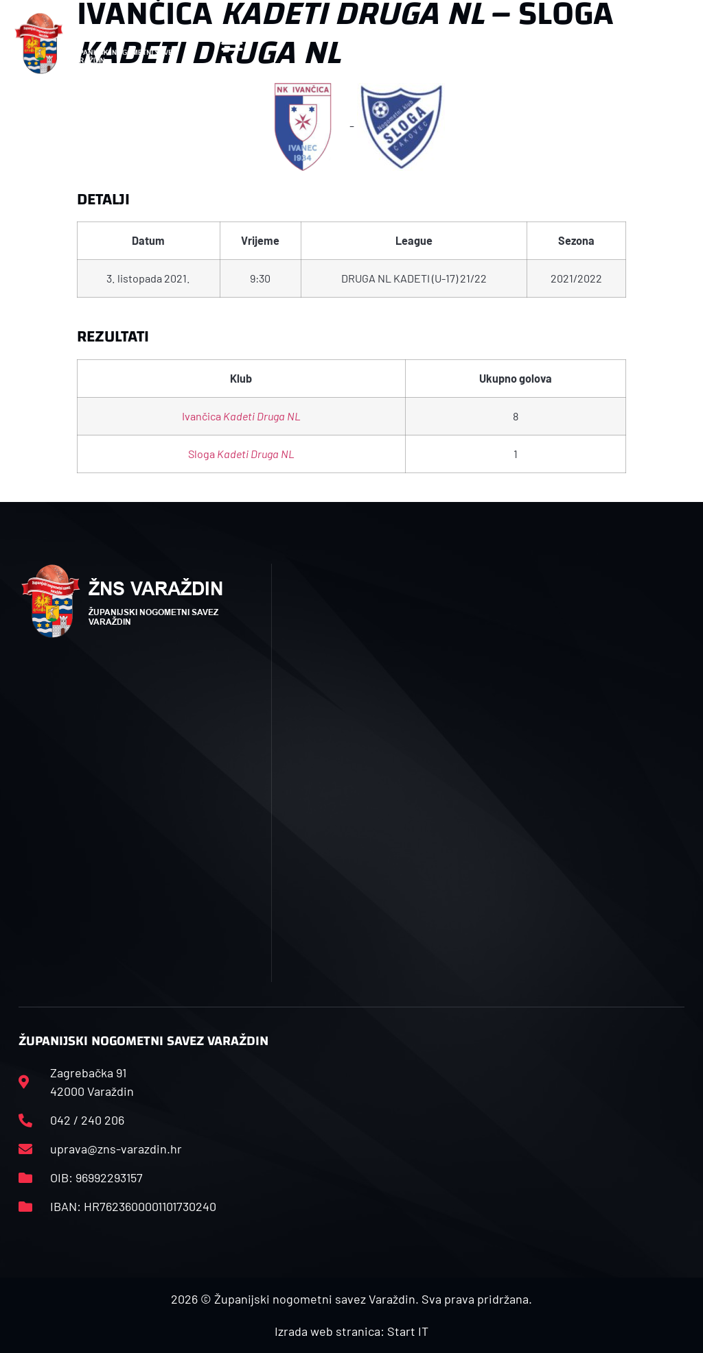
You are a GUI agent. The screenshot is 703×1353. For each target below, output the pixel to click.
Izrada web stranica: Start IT (351, 1331)
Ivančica (241, 415)
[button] (232, 43)
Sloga (241, 453)
